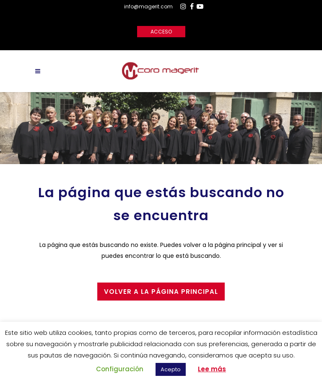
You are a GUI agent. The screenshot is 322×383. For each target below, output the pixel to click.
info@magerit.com (148, 6)
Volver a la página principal (161, 291)
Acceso (161, 31)
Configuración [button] (119, 369)
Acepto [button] (171, 369)
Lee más (212, 369)
